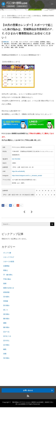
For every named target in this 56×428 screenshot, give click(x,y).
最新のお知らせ (27, 43)
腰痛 (25, 45)
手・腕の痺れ (6, 43)
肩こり (8, 45)
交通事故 (42, 42)
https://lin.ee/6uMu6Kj (18, 171)
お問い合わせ (28, 390)
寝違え (49, 42)
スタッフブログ (23, 42)
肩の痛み (13, 45)
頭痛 (16, 47)
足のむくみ (44, 45)
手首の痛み (14, 43)
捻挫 (20, 43)
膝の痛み (30, 45)
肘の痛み (6, 305)
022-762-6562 (16, 159)
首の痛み (21, 47)
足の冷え (6, 340)
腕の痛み (20, 45)
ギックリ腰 (14, 42)
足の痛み (7, 47)
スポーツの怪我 (34, 42)
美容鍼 (48, 43)
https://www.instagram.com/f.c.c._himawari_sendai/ (27, 175)
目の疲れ (42, 43)
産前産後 (36, 43)
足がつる (37, 45)
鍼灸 (12, 47)
